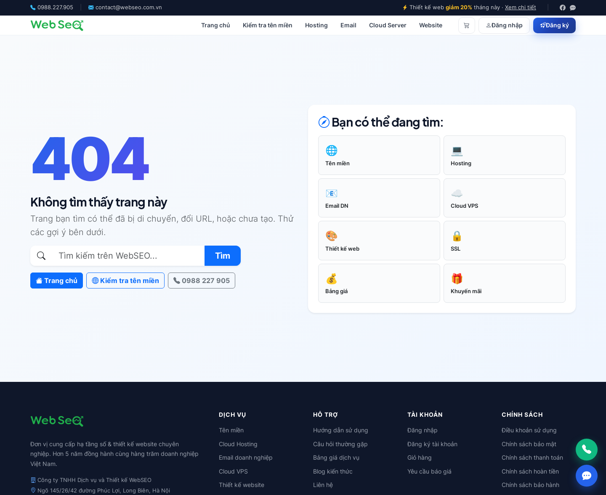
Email (348, 25)
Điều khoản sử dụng (529, 430)
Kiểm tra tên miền (267, 25)
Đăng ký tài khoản (432, 443)
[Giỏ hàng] (466, 25)
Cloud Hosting (238, 443)
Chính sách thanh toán (532, 457)
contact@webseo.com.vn (129, 7)
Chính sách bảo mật (529, 443)
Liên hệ (323, 484)
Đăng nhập (504, 25)
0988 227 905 (201, 280)
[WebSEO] (57, 25)
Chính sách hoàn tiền (530, 471)
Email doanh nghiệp (246, 457)
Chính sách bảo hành (530, 484)
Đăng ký (554, 25)
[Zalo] (573, 7)
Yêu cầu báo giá (429, 471)
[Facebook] (563, 7)
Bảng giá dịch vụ (336, 457)
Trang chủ (215, 25)
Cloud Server (388, 25)
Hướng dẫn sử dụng (340, 430)
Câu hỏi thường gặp (340, 443)
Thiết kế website (241, 484)
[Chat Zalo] (587, 476)
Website (430, 25)
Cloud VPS (233, 471)
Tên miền (231, 430)
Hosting (316, 25)
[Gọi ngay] (587, 450)
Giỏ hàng (419, 457)
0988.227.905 (55, 7)
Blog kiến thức (333, 471)
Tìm (222, 256)
